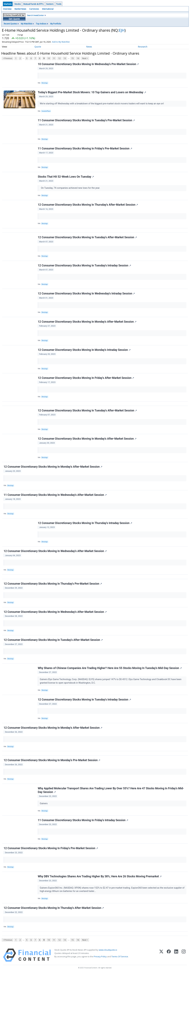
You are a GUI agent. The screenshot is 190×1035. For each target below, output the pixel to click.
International (47, 9)
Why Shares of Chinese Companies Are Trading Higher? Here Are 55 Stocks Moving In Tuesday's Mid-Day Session (110, 710)
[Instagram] (183, 1016)
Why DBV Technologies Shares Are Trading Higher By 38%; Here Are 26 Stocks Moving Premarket (100, 932)
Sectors (49, 4)
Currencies (34, 9)
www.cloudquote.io (108, 1011)
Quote (37, 46)
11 (54, 58)
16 (78, 58)
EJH (122, 30)
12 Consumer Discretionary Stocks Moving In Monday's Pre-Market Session (52, 809)
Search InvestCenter (35, 15)
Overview (7, 9)
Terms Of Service (119, 1017)
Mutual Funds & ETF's (33, 4)
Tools (58, 4)
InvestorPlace (47, 113)
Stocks (17, 4)
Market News (20, 9)
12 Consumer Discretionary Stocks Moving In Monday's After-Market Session (87, 339)
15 (72, 58)
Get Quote (14, 18)
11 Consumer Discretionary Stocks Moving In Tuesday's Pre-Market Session (86, 124)
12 (59, 58)
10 (49, 58)
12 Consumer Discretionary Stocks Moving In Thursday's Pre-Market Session (53, 620)
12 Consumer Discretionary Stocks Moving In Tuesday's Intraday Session (85, 279)
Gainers (44, 854)
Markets (8, 4)
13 (65, 58)
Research (142, 46)
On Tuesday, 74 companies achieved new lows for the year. (70, 195)
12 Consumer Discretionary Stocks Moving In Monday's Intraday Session (84, 369)
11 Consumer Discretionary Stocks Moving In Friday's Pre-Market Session (85, 154)
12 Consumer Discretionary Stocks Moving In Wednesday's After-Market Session (55, 585)
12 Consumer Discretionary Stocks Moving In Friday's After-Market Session (86, 399)
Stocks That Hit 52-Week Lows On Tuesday (66, 184)
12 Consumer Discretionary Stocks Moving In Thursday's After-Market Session (88, 214)
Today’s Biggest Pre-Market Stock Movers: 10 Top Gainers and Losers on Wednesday (92, 94)
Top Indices (41, 23)
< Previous (7, 58)
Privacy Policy (100, 1017)
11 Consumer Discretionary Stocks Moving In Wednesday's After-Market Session (55, 525)
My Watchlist (26, 23)
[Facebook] (168, 1016)
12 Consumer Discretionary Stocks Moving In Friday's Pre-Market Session (51, 903)
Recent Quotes (10, 23)
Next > (85, 58)
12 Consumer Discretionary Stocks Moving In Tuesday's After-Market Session (87, 250)
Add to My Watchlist (61, 42)
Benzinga (45, 84)
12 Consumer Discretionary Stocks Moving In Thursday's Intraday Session (85, 555)
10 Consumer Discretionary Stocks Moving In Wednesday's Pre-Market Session (88, 64)
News (89, 46)
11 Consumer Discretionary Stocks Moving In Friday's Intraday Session (83, 873)
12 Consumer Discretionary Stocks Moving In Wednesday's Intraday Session (86, 309)
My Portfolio (55, 23)
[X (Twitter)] (161, 1016)
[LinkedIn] (176, 1016)
